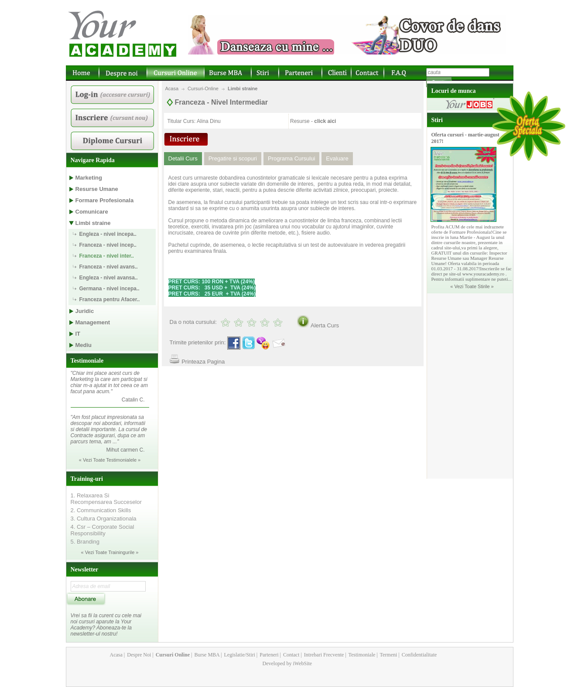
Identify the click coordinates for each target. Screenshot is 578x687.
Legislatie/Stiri (238, 655)
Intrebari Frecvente (323, 655)
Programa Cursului (291, 158)
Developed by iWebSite (287, 663)
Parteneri (268, 655)
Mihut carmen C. (125, 450)
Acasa (172, 88)
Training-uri (87, 479)
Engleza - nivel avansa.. (108, 278)
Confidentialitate (418, 655)
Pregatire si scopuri (233, 158)
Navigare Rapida (93, 160)
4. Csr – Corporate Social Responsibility (102, 530)
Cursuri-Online (203, 88)
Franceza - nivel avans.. (108, 267)
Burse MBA (206, 655)
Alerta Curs (325, 325)
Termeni (388, 655)
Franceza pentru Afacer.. (109, 299)
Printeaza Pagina (203, 361)
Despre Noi (138, 655)
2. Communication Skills (101, 510)
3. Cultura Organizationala (104, 518)
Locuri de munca (453, 91)
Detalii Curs (183, 158)
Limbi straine (242, 88)
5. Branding (85, 541)
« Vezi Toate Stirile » (471, 286)
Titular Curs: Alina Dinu (194, 121)
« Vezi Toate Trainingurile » (110, 552)
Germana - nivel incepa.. (109, 289)
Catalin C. (133, 400)
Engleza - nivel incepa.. (108, 234)
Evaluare (337, 158)
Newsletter (85, 569)
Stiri (437, 120)
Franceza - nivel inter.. (106, 256)
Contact (290, 655)
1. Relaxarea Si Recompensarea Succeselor (106, 498)
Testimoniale (87, 360)
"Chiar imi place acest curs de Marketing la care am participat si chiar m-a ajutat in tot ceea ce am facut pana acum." (109, 382)
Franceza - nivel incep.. (108, 245)
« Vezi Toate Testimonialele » (109, 460)
